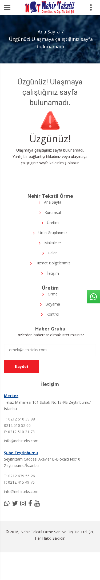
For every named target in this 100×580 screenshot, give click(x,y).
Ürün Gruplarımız (52, 232)
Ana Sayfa (49, 31)
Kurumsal (53, 212)
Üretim (53, 222)
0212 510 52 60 (17, 425)
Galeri (53, 252)
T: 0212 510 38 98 (19, 419)
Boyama (52, 304)
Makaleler (52, 242)
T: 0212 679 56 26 (19, 475)
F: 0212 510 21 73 (19, 431)
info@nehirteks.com (21, 440)
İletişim (53, 273)
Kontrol (52, 314)
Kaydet (22, 366)
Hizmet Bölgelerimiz (52, 262)
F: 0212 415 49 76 (19, 482)
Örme (53, 294)
